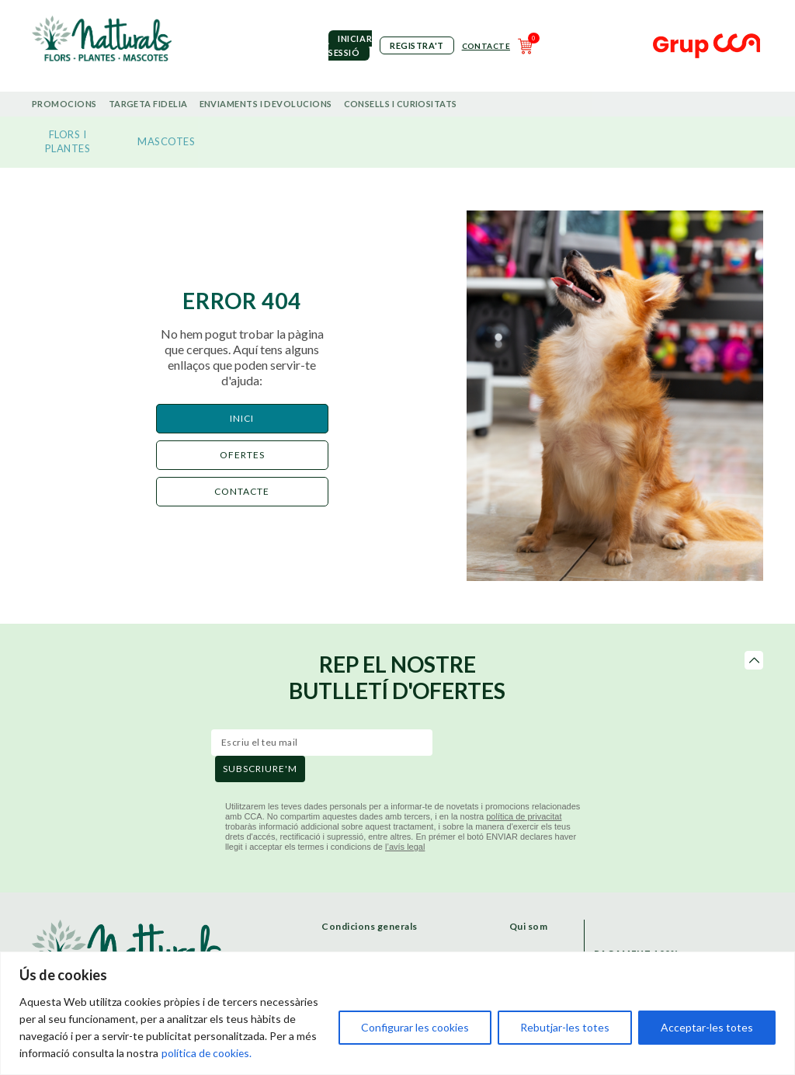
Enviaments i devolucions (266, 104)
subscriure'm (260, 768)
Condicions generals (369, 926)
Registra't (417, 45)
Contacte (486, 45)
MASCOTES (166, 141)
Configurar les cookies (415, 1027)
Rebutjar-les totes (564, 1027)
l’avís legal (405, 846)
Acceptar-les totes (707, 1027)
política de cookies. (207, 1052)
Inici (242, 418)
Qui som (528, 926)
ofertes (242, 455)
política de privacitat (523, 816)
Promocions (64, 104)
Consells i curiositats (400, 104)
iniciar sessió (350, 45)
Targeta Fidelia (148, 104)
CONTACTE (241, 491)
